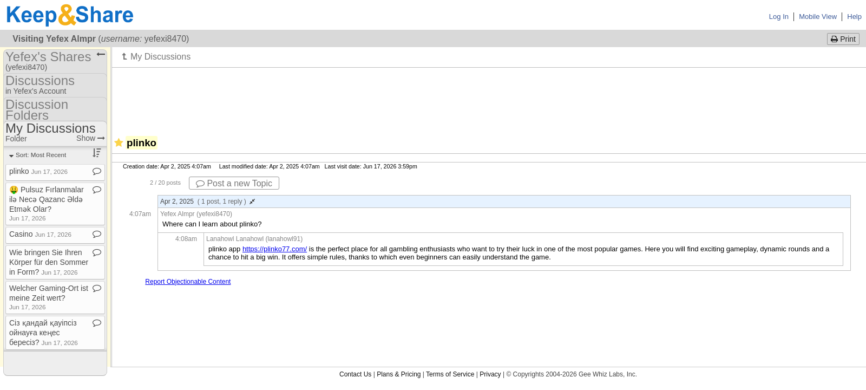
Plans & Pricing (399, 374)
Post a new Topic (234, 183)
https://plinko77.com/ (274, 249)
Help (854, 16)
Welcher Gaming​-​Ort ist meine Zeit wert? (48, 297)
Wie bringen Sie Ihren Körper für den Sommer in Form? (48, 262)
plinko (38, 171)
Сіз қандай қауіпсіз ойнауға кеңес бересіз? (43, 332)
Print (843, 39)
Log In (779, 16)
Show (90, 138)
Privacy (490, 374)
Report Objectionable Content (188, 281)
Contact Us (355, 374)
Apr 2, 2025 (207, 201)
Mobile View (818, 16)
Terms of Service (450, 374)
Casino (40, 234)
